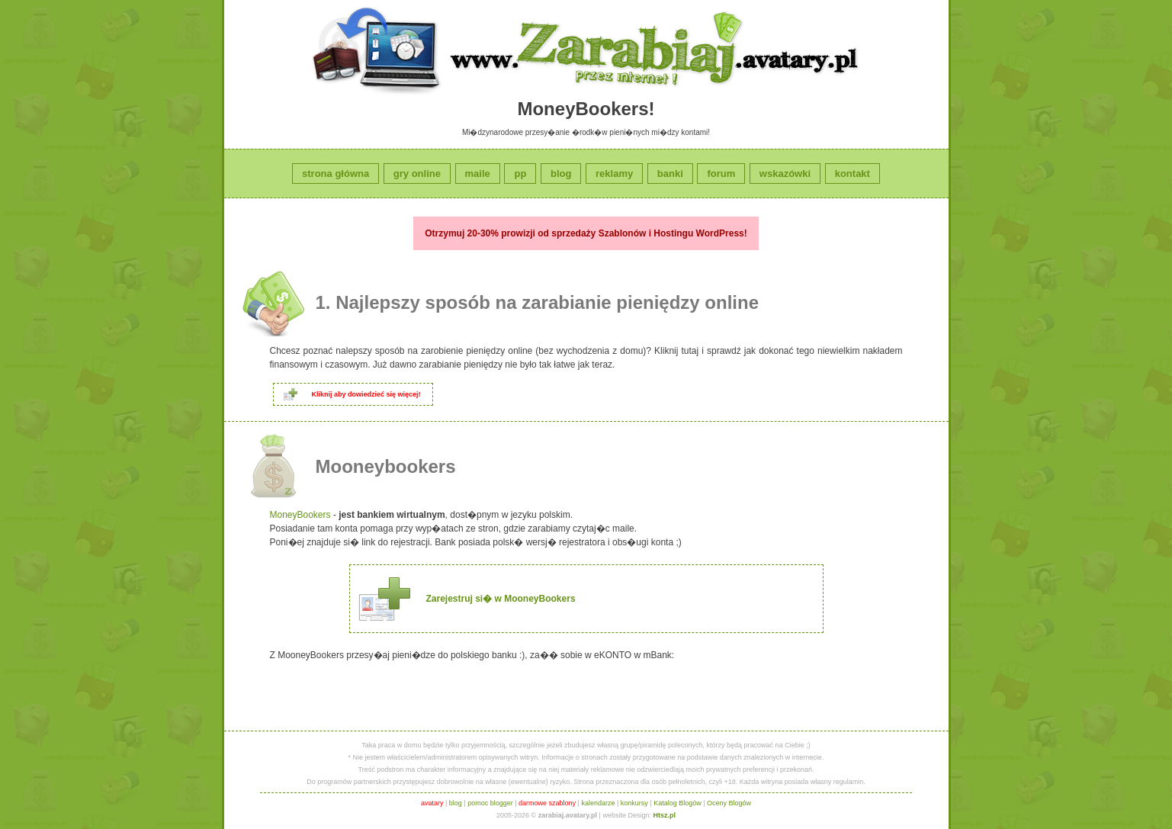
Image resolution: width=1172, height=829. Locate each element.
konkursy (634, 803)
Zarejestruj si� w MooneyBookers (501, 598)
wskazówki (785, 173)
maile (477, 173)
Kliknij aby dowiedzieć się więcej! (366, 394)
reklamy (614, 173)
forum (721, 173)
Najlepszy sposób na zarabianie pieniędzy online (547, 302)
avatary (432, 803)
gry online (417, 173)
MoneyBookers (300, 514)
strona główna (335, 173)
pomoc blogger (490, 803)
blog (561, 173)
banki (670, 173)
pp (520, 173)
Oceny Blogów (729, 803)
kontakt (852, 173)
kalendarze (598, 803)
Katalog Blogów (677, 803)
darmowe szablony (547, 803)
